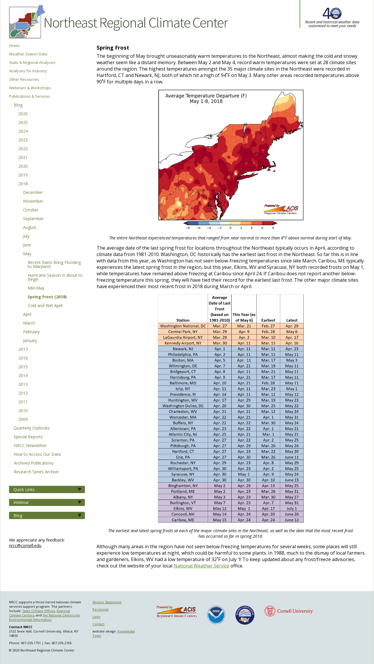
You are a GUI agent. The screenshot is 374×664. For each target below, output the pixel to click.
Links (96, 616)
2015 (23, 367)
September (33, 219)
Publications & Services (29, 96)
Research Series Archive (36, 472)
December (33, 192)
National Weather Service (201, 566)
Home (14, 46)
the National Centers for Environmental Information (44, 617)
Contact (98, 624)
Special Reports (28, 437)
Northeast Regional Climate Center (117, 22)
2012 (23, 393)
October (31, 210)
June (27, 245)
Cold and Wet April (45, 306)
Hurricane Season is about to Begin (55, 277)
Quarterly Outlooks (32, 428)
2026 (23, 114)
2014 (23, 376)
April (27, 314)
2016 (23, 358)
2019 (23, 175)
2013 (23, 384)
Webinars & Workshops (30, 88)
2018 (23, 184)
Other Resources (24, 79)
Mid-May (36, 288)
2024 (23, 131)
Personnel (100, 609)
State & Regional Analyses (32, 62)
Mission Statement (106, 602)
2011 (23, 402)
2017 (23, 349)
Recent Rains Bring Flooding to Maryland (54, 264)
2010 (23, 411)
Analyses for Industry (28, 71)
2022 (23, 149)
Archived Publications (34, 463)
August (29, 227)
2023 (23, 140)
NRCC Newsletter (30, 446)
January (30, 341)
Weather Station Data (28, 54)
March (29, 323)
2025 (23, 122)
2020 (23, 166)
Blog (18, 105)
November (33, 201)
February (31, 332)
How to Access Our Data (37, 454)
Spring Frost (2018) (47, 297)
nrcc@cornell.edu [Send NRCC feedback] (25, 545)
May (27, 254)
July (26, 236)
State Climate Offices (38, 611)
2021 (23, 157)
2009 (23, 419)
